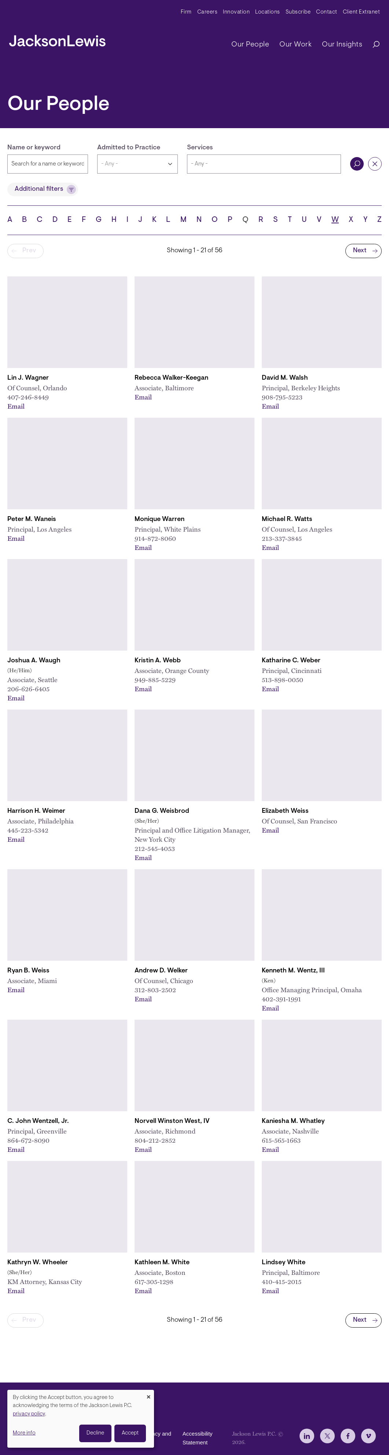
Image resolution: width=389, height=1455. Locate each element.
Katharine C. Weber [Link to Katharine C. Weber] (291, 661)
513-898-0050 (282, 679)
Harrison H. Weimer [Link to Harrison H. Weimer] (36, 811)
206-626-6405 (28, 688)
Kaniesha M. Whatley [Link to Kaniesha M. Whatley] (293, 1121)
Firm (186, 12)
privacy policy (29, 1414)
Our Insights (342, 44)
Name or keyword (33, 148)
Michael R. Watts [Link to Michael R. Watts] (287, 519)
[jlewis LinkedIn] (307, 1436)
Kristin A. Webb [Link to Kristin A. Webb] (158, 661)
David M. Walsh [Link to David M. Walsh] (285, 378)
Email (16, 406)
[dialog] (80, 1419)
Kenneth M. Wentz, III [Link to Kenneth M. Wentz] (293, 971)
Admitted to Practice (128, 148)
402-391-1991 (281, 999)
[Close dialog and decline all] (148, 1394)
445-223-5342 (27, 830)
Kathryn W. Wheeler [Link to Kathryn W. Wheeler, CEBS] (37, 1262)
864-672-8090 (28, 1140)
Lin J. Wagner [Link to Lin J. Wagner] (28, 378)
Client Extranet (361, 12)
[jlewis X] (327, 1436)
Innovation (236, 12)
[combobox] (264, 164)
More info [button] (24, 1433)
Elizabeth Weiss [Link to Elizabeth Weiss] (285, 811)
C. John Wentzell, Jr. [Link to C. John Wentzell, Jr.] (38, 1121)
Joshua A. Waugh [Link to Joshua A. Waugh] (33, 661)
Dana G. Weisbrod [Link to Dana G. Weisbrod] (162, 811)
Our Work (295, 44)
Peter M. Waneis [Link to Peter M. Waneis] (31, 519)
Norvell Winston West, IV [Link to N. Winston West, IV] (172, 1121)
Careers (207, 12)
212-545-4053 (155, 848)
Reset (375, 164)
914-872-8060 (155, 538)
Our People (250, 44)
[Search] (372, 45)
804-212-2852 (155, 1140)
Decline (95, 1433)
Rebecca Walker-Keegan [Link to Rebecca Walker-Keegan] (171, 378)
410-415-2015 (281, 1281)
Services (200, 148)
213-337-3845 (282, 538)
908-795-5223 (282, 397)
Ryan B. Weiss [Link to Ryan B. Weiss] (28, 971)
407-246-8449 (28, 397)
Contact (326, 12)
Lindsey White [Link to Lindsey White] (283, 1262)
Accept (130, 1433)
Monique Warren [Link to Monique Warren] (159, 519)
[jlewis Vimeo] (368, 1436)
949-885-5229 (155, 679)
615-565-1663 (281, 1140)
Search (357, 164)
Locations (267, 12)
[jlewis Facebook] (348, 1436)
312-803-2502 (155, 989)
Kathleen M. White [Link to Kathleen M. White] (162, 1262)
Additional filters (39, 189)
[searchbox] (264, 164)
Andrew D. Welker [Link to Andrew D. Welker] (161, 971)
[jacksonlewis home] (57, 39)
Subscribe (298, 12)
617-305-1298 (154, 1281)
